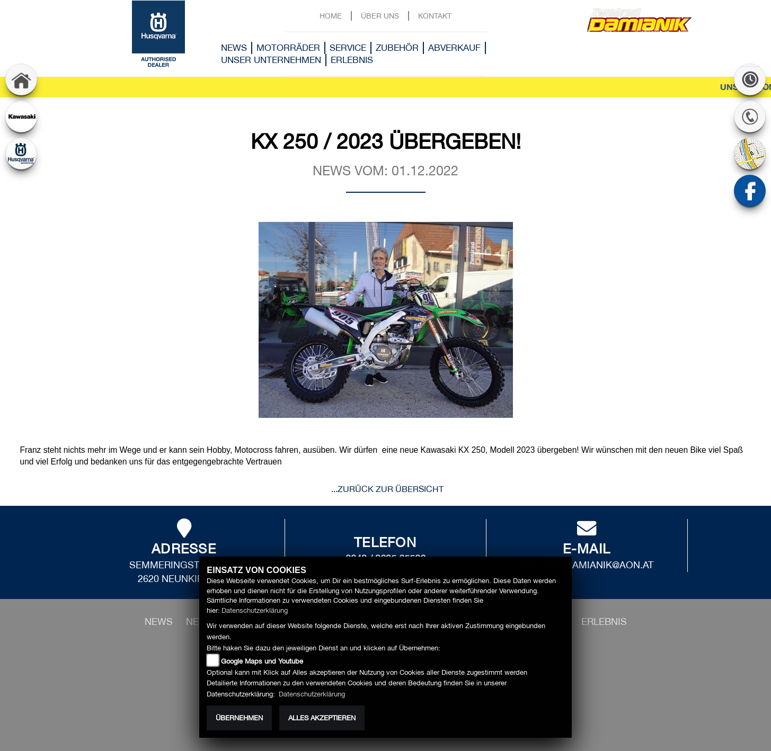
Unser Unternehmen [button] (271, 60)
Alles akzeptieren (322, 718)
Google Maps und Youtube (262, 661)
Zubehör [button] (397, 47)
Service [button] (348, 47)
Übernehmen (239, 718)
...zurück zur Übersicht (387, 489)
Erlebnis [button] (352, 60)
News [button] (234, 47)
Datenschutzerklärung (254, 610)
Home (331, 15)
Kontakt (434, 15)
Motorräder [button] (288, 47)
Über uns (380, 15)
